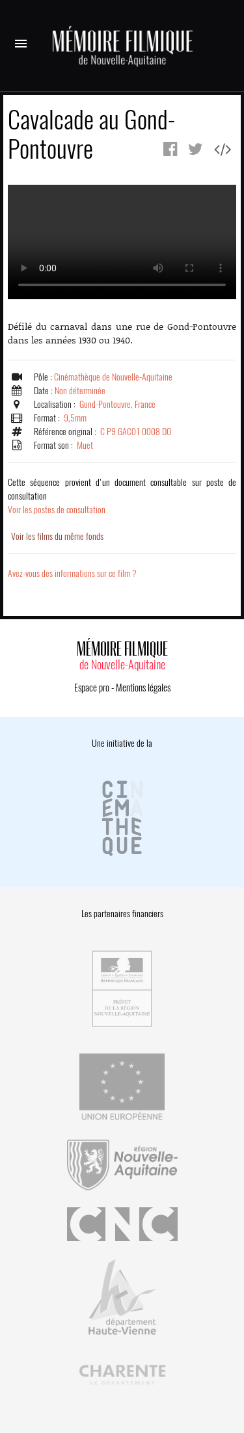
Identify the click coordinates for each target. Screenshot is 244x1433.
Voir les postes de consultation (122, 496)
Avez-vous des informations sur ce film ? (72, 573)
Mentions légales (143, 687)
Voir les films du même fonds (57, 536)
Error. (122, 242)
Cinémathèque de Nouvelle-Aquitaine (113, 377)
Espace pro (91, 687)
